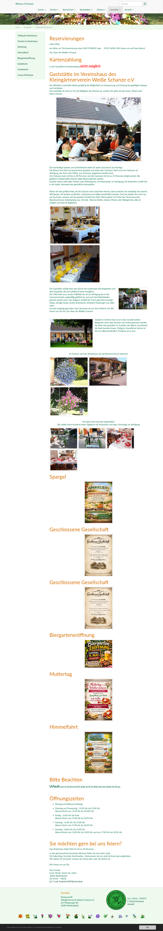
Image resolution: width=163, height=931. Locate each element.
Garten (42, 9)
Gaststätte (115, 9)
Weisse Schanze (24, 3)
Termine (54, 9)
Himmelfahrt (23, 52)
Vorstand (138, 901)
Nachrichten (69, 9)
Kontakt (129, 9)
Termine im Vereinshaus (28, 41)
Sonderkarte (23, 69)
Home (17, 27)
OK (147, 927)
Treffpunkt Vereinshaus (43, 27)
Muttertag (22, 47)
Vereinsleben (86, 9)
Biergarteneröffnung (26, 58)
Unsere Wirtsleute (25, 75)
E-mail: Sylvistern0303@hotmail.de (66, 881)
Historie (101, 9)
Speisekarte (22, 64)
